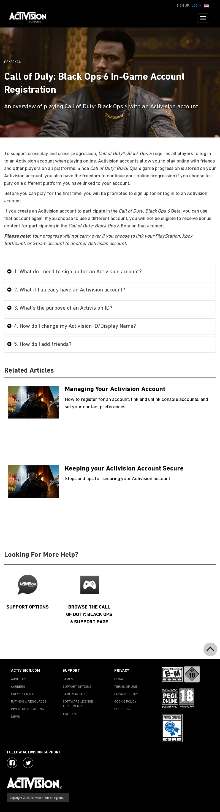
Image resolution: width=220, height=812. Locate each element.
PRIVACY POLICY (126, 694)
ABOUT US (18, 679)
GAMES (68, 679)
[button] (206, 5)
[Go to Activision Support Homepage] (31, 18)
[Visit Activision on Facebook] (12, 763)
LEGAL (119, 679)
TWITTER (69, 714)
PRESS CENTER (22, 694)
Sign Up (182, 5)
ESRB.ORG (122, 709)
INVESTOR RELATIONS (27, 709)
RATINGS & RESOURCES (29, 701)
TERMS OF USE (125, 687)
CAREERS (18, 687)
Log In (197, 5)
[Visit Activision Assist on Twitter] (28, 763)
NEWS (15, 717)
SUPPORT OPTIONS (77, 687)
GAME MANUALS (74, 694)
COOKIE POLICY (125, 701)
